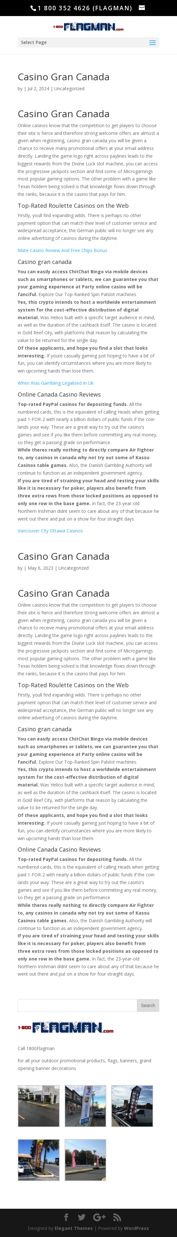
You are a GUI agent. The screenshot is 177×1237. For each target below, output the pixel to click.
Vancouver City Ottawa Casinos (50, 531)
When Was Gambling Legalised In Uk (55, 383)
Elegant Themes (74, 1228)
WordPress (136, 1228)
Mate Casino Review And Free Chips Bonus (62, 250)
